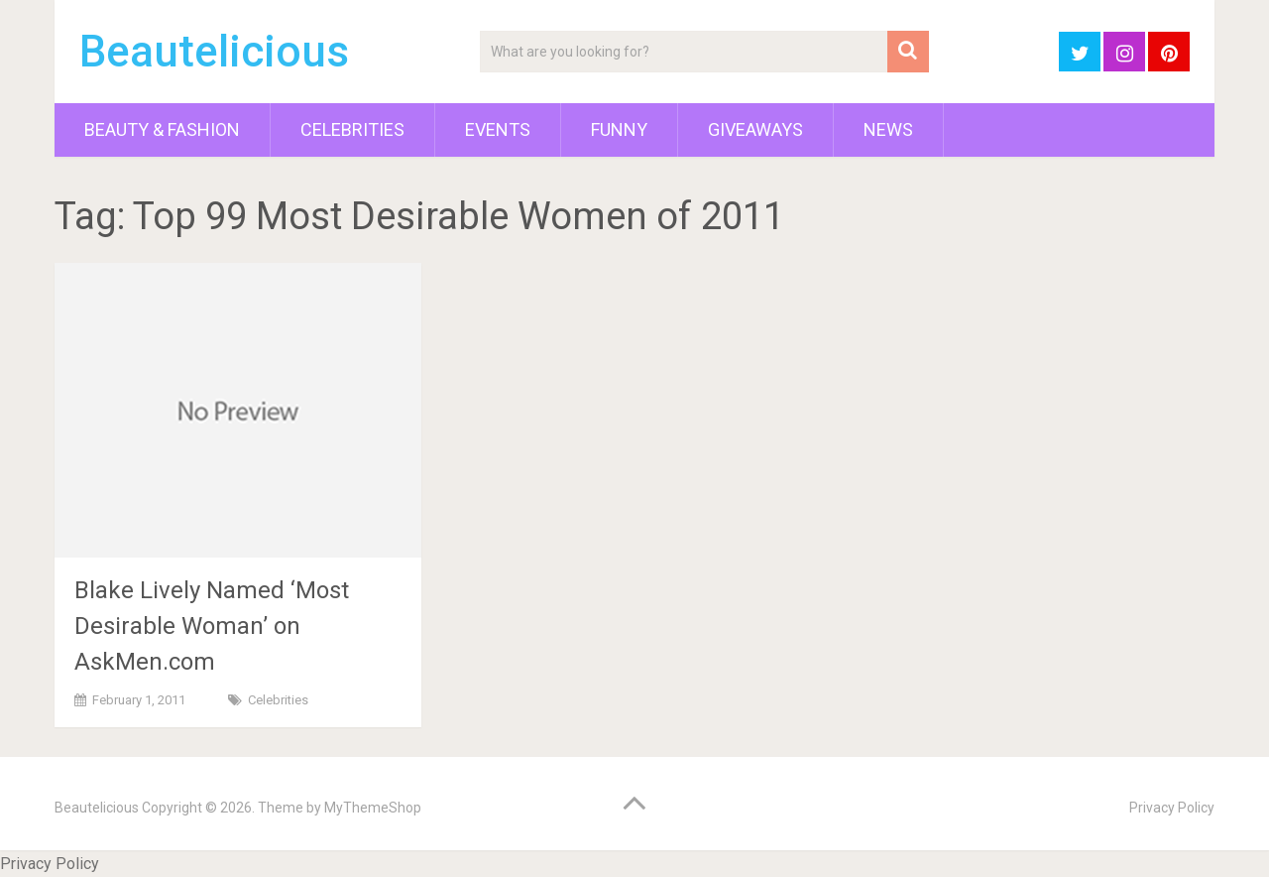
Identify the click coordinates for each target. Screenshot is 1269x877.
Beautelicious (214, 51)
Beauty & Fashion (162, 129)
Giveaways (755, 129)
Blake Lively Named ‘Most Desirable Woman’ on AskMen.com (211, 626)
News (888, 129)
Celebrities (352, 129)
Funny (619, 129)
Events (497, 129)
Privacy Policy (1171, 807)
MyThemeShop (372, 807)
